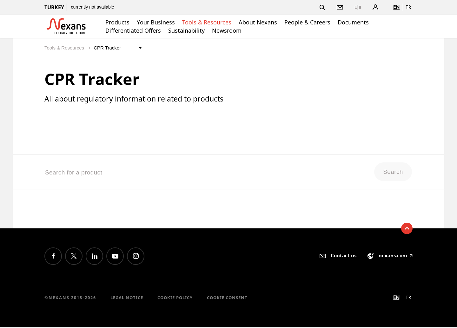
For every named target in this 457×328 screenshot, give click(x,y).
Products (117, 22)
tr (408, 7)
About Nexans (258, 22)
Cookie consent (227, 299)
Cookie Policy (175, 299)
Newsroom (227, 30)
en (396, 7)
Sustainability (186, 30)
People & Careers (307, 22)
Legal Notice (126, 299)
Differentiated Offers (133, 30)
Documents (353, 22)
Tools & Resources (206, 22)
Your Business (156, 22)
